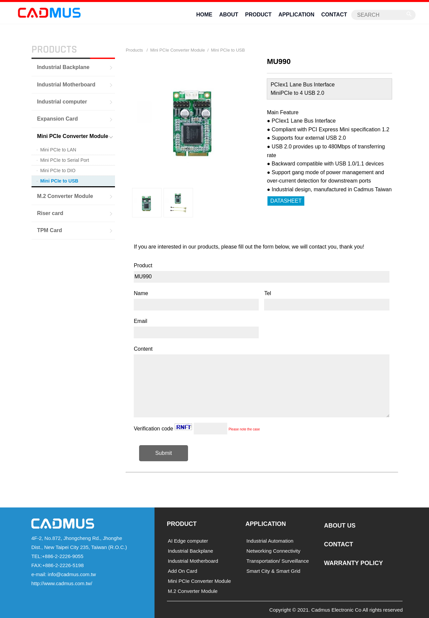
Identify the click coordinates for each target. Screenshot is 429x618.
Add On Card (182, 570)
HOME (204, 14)
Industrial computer (62, 101)
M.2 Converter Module (65, 196)
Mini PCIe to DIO (57, 170)
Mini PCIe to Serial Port (64, 159)
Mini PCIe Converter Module (72, 136)
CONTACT (334, 14)
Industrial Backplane (63, 67)
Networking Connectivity (273, 550)
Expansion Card (57, 119)
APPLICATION (296, 14)
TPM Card (49, 230)
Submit (163, 453)
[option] (147, 202)
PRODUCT (258, 14)
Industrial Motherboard (66, 84)
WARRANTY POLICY (353, 562)
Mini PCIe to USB (59, 181)
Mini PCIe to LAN (58, 149)
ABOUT (228, 14)
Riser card (50, 213)
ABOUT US (340, 525)
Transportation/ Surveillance (277, 560)
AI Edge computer (188, 540)
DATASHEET (286, 200)
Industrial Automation (269, 540)
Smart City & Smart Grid (273, 570)
